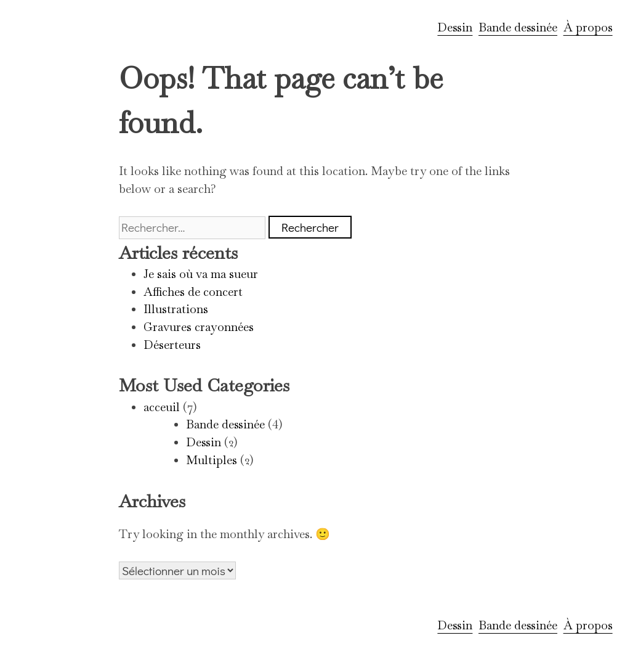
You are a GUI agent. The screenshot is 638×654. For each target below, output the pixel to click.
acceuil (161, 407)
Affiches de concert (193, 292)
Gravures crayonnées (198, 327)
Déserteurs (172, 345)
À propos (588, 27)
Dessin (454, 27)
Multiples (211, 460)
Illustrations (175, 309)
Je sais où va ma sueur (200, 274)
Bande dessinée (517, 27)
